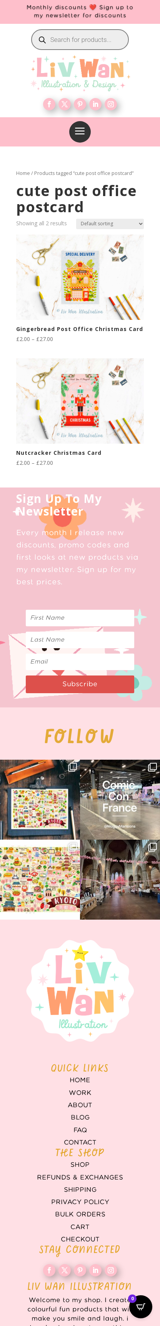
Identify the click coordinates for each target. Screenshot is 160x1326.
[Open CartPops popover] (140, 1306)
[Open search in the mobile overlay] (80, 39)
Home (23, 173)
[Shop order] (110, 224)
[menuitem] (80, 132)
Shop (80, 1165)
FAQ (80, 1130)
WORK (80, 1093)
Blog (80, 1118)
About (80, 1105)
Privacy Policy (80, 1202)
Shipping (80, 1190)
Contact (80, 1143)
